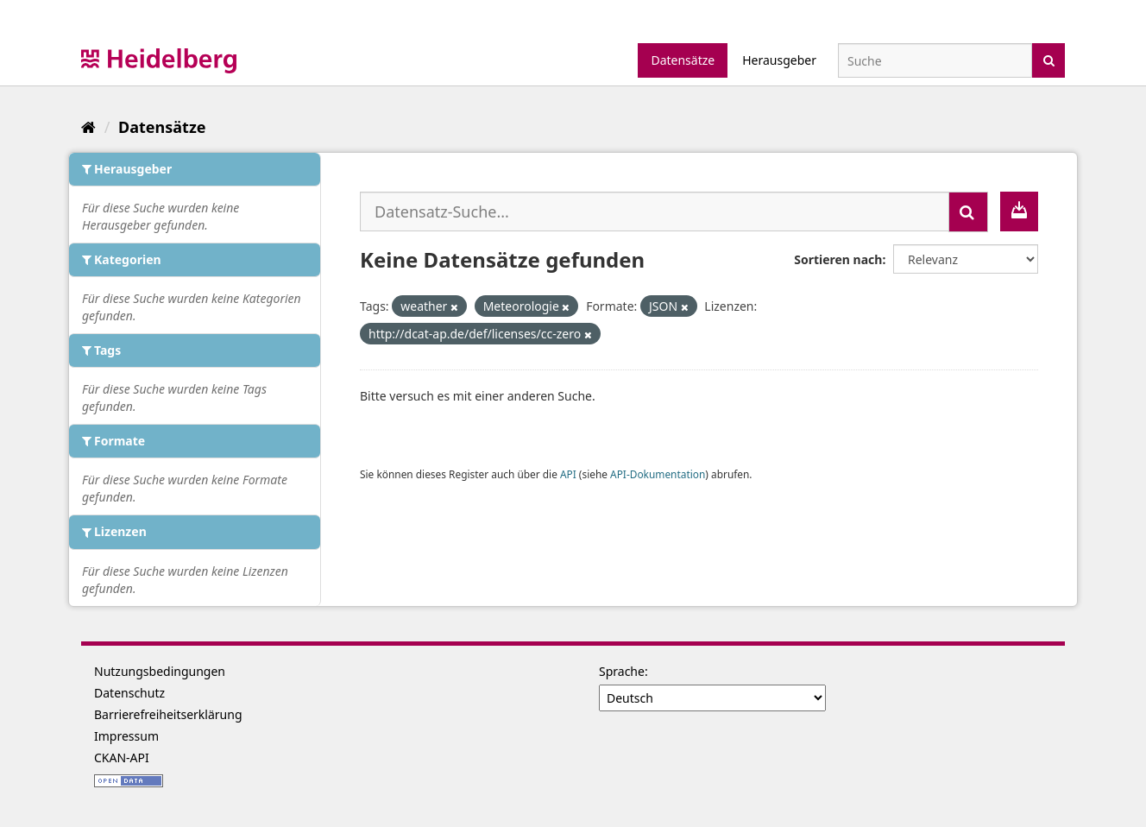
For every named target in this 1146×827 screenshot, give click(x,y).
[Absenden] (1049, 59)
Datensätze (683, 60)
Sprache (622, 671)
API (568, 474)
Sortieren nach (838, 259)
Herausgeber (779, 60)
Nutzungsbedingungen (159, 671)
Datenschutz (129, 693)
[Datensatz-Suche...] (654, 211)
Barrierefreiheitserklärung (168, 714)
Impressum (126, 736)
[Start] (88, 127)
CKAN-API (121, 757)
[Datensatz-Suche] (935, 60)
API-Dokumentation (657, 474)
